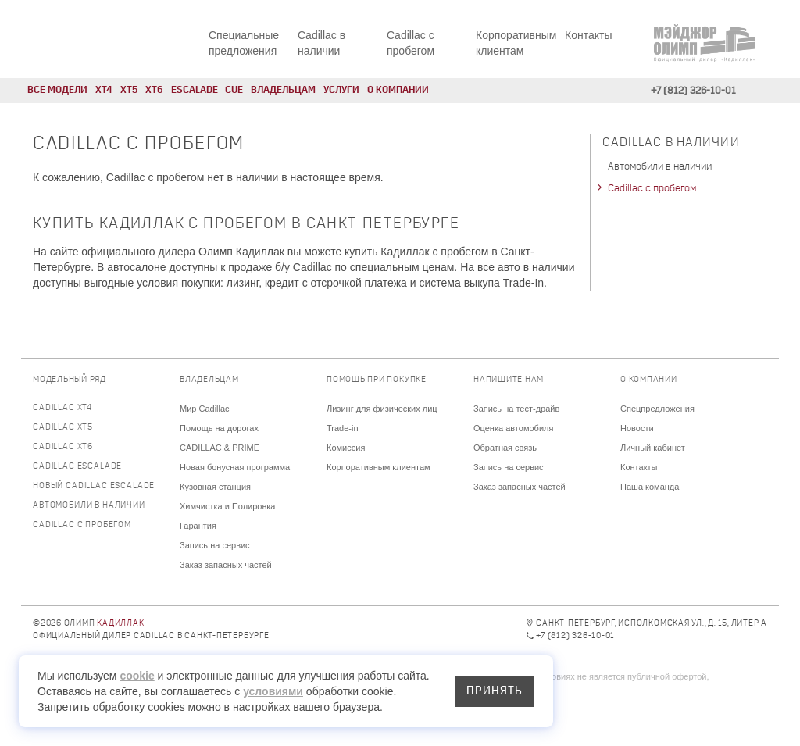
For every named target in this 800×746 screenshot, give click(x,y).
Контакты (588, 35)
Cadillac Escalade (77, 466)
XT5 (129, 90)
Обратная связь (505, 447)
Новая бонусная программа (235, 467)
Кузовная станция (215, 486)
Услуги (341, 90)
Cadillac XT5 (63, 427)
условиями (273, 691)
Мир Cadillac (205, 408)
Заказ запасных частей (226, 564)
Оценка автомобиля (513, 428)
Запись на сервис (215, 545)
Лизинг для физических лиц (382, 408)
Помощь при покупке (377, 380)
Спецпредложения (657, 408)
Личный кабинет (652, 447)
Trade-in (343, 428)
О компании (398, 90)
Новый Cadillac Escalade (94, 486)
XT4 (103, 90)
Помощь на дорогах (219, 428)
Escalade (194, 90)
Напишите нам (508, 380)
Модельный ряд (69, 380)
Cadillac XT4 (62, 408)
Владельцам (283, 90)
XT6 (154, 90)
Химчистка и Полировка (227, 506)
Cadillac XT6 (63, 447)
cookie (137, 675)
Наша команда (649, 486)
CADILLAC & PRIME (219, 447)
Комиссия (346, 447)
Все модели (57, 90)
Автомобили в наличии (660, 167)
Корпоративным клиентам (378, 467)
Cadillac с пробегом (652, 189)
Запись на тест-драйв (516, 408)
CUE (234, 90)
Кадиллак (120, 623)
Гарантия (198, 525)
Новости (637, 428)
